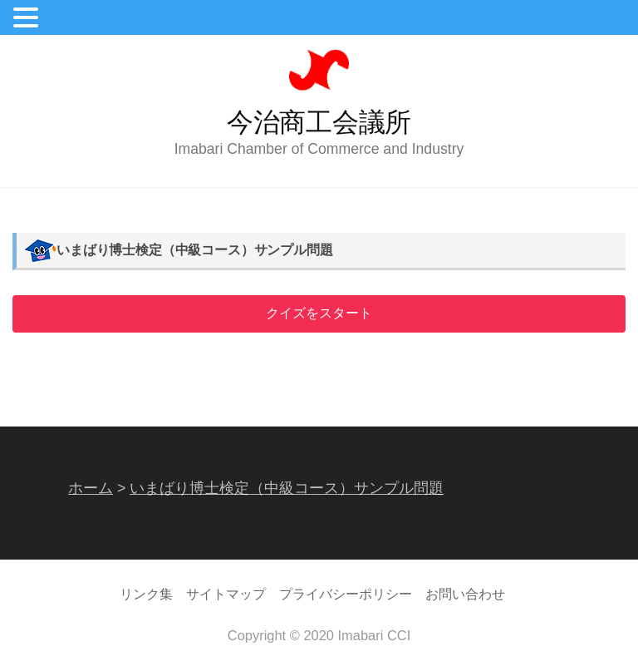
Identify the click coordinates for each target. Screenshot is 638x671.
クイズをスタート (319, 313)
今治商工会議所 (319, 122)
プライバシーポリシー (345, 593)
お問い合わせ (465, 593)
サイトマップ (226, 593)
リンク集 (146, 593)
